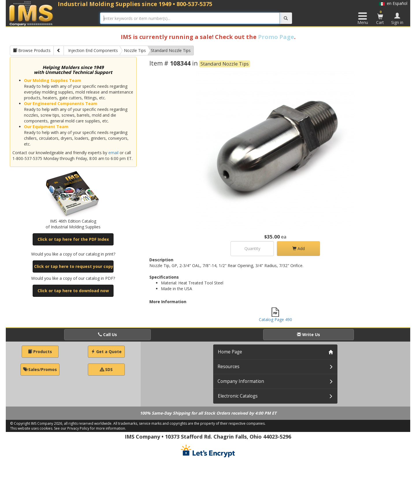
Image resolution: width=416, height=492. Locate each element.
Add (298, 248)
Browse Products (32, 50)
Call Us (107, 334)
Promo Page (276, 37)
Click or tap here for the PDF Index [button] (73, 239)
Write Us (308, 334)
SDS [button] (106, 369)
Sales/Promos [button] (40, 369)
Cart (380, 17)
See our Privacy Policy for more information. (90, 428)
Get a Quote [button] (106, 351)
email (113, 152)
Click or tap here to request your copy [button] (73, 266)
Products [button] (40, 351)
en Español (393, 3)
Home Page (230, 352)
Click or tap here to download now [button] (73, 290)
